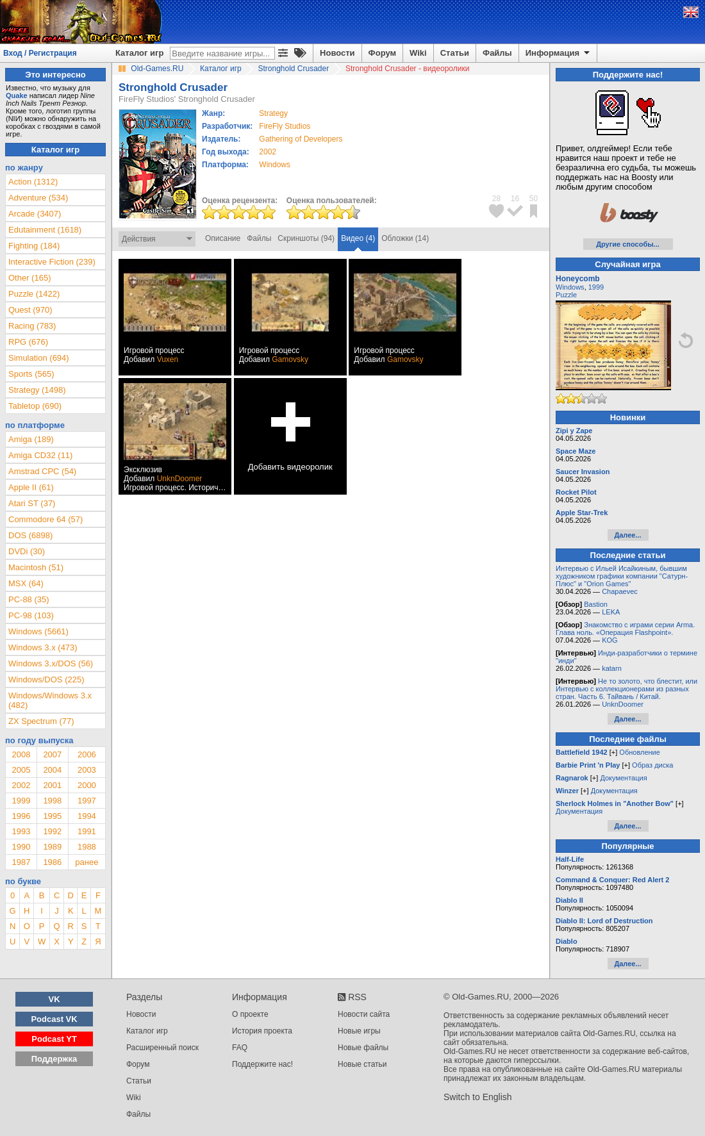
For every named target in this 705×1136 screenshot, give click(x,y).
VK (54, 999)
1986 (52, 862)
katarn (612, 668)
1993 (21, 831)
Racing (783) (32, 326)
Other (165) (29, 278)
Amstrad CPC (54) (42, 471)
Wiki (418, 53)
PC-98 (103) (31, 615)
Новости (337, 53)
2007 (52, 754)
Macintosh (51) (35, 567)
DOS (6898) (30, 535)
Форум (382, 53)
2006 (87, 754)
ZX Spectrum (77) (41, 721)
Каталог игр (139, 53)
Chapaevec (620, 591)
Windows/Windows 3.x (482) (50, 700)
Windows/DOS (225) (46, 679)
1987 (21, 862)
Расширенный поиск (162, 1047)
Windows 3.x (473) (43, 647)
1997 (87, 800)
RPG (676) (28, 342)
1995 (52, 816)
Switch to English (478, 1097)
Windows (570, 287)
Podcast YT (54, 1039)
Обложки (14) (405, 238)
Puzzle (566, 295)
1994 (87, 816)
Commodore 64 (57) (45, 519)
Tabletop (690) (35, 406)
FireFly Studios (284, 126)
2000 (87, 785)
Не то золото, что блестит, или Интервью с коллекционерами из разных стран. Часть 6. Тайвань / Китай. (626, 688)
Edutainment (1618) (44, 230)
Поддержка (54, 1059)
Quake (17, 95)
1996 (21, 816)
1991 (87, 831)
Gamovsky (290, 359)
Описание (222, 238)
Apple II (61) (31, 487)
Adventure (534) (38, 197)
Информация (559, 53)
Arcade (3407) (34, 213)
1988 (87, 847)
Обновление (639, 752)
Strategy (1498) (37, 390)
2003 (87, 770)
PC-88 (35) (28, 599)
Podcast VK (54, 1019)
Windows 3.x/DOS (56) (50, 663)
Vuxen (168, 359)
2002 (267, 151)
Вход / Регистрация (40, 53)
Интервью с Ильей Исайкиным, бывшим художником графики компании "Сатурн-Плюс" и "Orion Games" (622, 576)
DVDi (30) (26, 551)
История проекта (262, 1030)
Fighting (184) (34, 246)
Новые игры (359, 1030)
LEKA (611, 612)
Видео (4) (358, 238)
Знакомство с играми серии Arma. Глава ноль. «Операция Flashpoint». (625, 628)
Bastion (596, 604)
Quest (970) (30, 310)
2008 (21, 754)
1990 (21, 847)
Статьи (454, 53)
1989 (52, 847)
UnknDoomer (180, 478)
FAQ (239, 1047)
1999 (21, 800)
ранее (86, 862)
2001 (52, 785)
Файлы (497, 53)
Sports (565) (31, 374)
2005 (21, 770)
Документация (623, 778)
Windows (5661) (38, 631)
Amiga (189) (31, 439)
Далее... (627, 535)
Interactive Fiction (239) (51, 262)
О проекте (250, 1014)
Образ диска (652, 765)
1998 (52, 800)
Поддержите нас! (262, 1064)
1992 (52, 831)
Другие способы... (627, 244)
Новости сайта (364, 1014)
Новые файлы (363, 1047)
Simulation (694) (38, 358)
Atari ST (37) (31, 503)
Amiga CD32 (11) (40, 455)
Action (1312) (33, 181)
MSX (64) (26, 583)
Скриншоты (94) (306, 238)
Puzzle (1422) (34, 294)
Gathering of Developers (300, 139)
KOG (609, 640)
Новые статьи (362, 1064)
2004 (52, 770)
